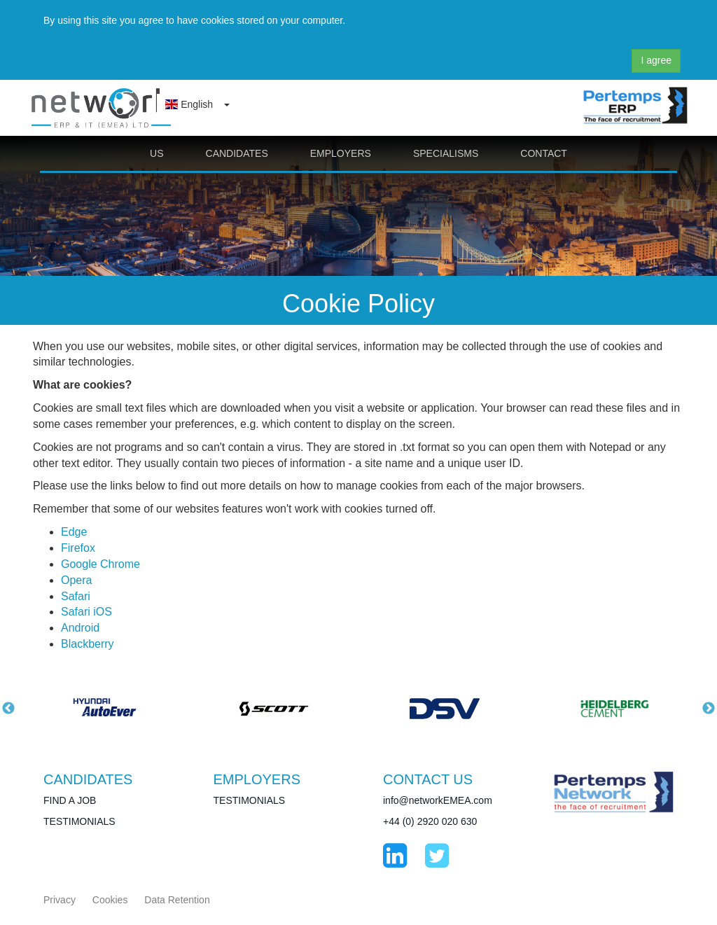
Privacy (59, 899)
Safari (75, 596)
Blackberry (87, 644)
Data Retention (176, 899)
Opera (76, 580)
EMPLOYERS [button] (340, 153)
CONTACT (543, 153)
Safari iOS (86, 612)
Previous (8, 709)
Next (709, 709)
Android (80, 628)
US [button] (156, 153)
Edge (74, 532)
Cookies (110, 899)
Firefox (78, 548)
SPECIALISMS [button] (445, 153)
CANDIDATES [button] (237, 153)
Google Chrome (100, 564)
